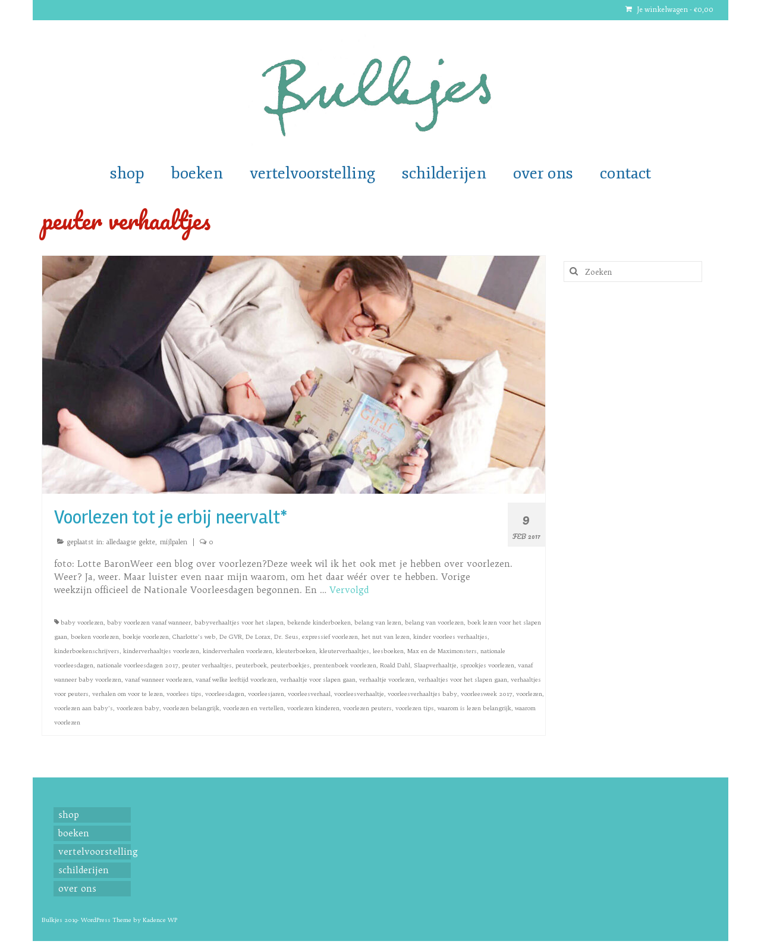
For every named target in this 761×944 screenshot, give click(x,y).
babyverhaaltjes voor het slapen (239, 622)
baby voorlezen (82, 622)
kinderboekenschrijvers (87, 651)
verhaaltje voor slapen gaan (318, 679)
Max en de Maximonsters (442, 651)
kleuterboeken (296, 651)
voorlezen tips (414, 708)
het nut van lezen (385, 637)
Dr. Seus (286, 637)
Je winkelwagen (669, 9)
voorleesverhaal (309, 694)
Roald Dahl (395, 665)
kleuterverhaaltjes (344, 651)
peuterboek (251, 665)
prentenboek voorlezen (344, 665)
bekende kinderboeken (319, 622)
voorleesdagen (224, 694)
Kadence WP (160, 920)
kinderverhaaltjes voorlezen (161, 651)
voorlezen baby (138, 708)
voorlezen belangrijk (191, 708)
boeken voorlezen (95, 637)
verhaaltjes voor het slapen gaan (462, 679)
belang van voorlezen (434, 622)
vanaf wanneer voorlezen (158, 679)
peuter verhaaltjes (207, 665)
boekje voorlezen (145, 637)
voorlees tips (184, 694)
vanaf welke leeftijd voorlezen (236, 679)
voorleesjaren (266, 694)
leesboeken (388, 651)
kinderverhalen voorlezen (237, 651)
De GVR (230, 637)
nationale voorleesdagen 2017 (137, 665)
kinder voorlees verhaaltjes (450, 637)
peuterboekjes (290, 665)
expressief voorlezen (330, 637)
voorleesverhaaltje (359, 694)
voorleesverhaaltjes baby (422, 694)
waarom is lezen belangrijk (474, 708)
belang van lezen (377, 622)
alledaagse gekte (130, 542)
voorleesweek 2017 (486, 694)
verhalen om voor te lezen (127, 694)
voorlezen (529, 694)
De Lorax (258, 637)
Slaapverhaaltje (435, 665)
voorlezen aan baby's (83, 708)
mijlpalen (173, 542)
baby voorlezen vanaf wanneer (149, 622)
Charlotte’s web (194, 637)
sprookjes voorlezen (487, 665)
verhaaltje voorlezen (386, 679)
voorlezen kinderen (313, 708)
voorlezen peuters (367, 708)
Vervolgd (349, 589)
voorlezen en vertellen (253, 708)
